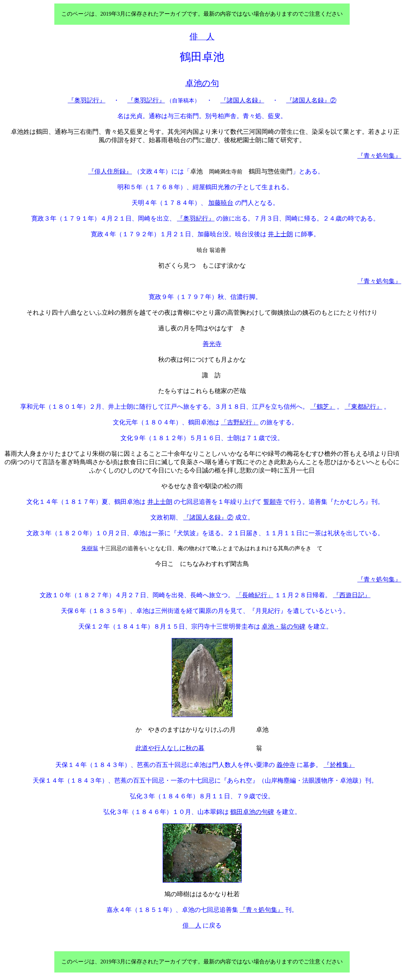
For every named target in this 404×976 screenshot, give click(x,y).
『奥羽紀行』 (196, 218)
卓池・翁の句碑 (283, 626)
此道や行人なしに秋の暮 (169, 748)
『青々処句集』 (379, 155)
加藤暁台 (220, 202)
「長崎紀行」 (254, 595)
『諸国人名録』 (242, 100)
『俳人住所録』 (110, 171)
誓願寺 (272, 501)
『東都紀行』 (363, 406)
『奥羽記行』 (87, 100)
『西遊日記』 (352, 595)
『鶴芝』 (322, 406)
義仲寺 (286, 764)
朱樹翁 (89, 548)
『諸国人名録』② (311, 100)
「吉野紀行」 (239, 422)
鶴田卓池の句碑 (252, 811)
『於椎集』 (339, 764)
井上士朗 (280, 234)
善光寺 (212, 343)
